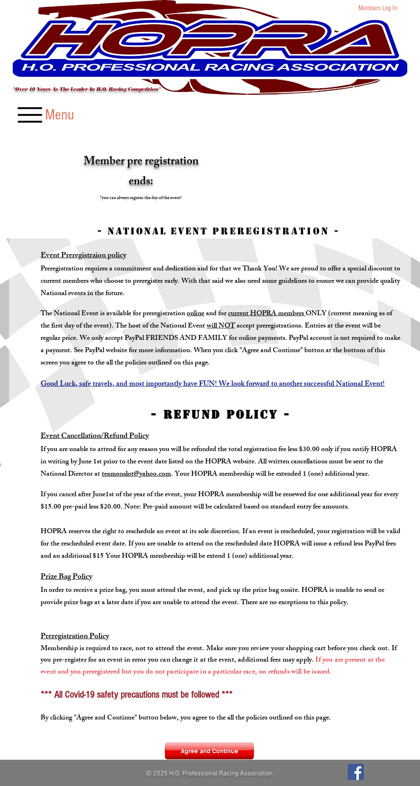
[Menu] (44, 114)
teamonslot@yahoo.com (136, 474)
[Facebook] (356, 772)
